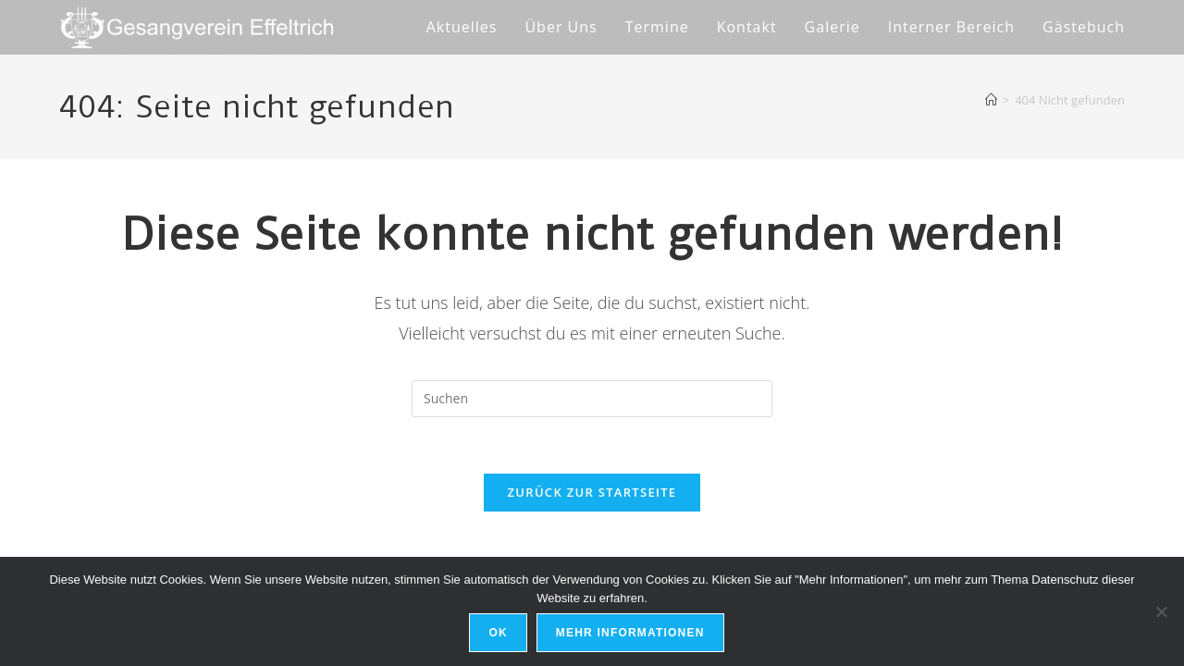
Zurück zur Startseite (592, 492)
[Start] (991, 100)
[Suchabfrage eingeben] (592, 398)
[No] (1161, 611)
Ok (497, 632)
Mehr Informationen (630, 632)
